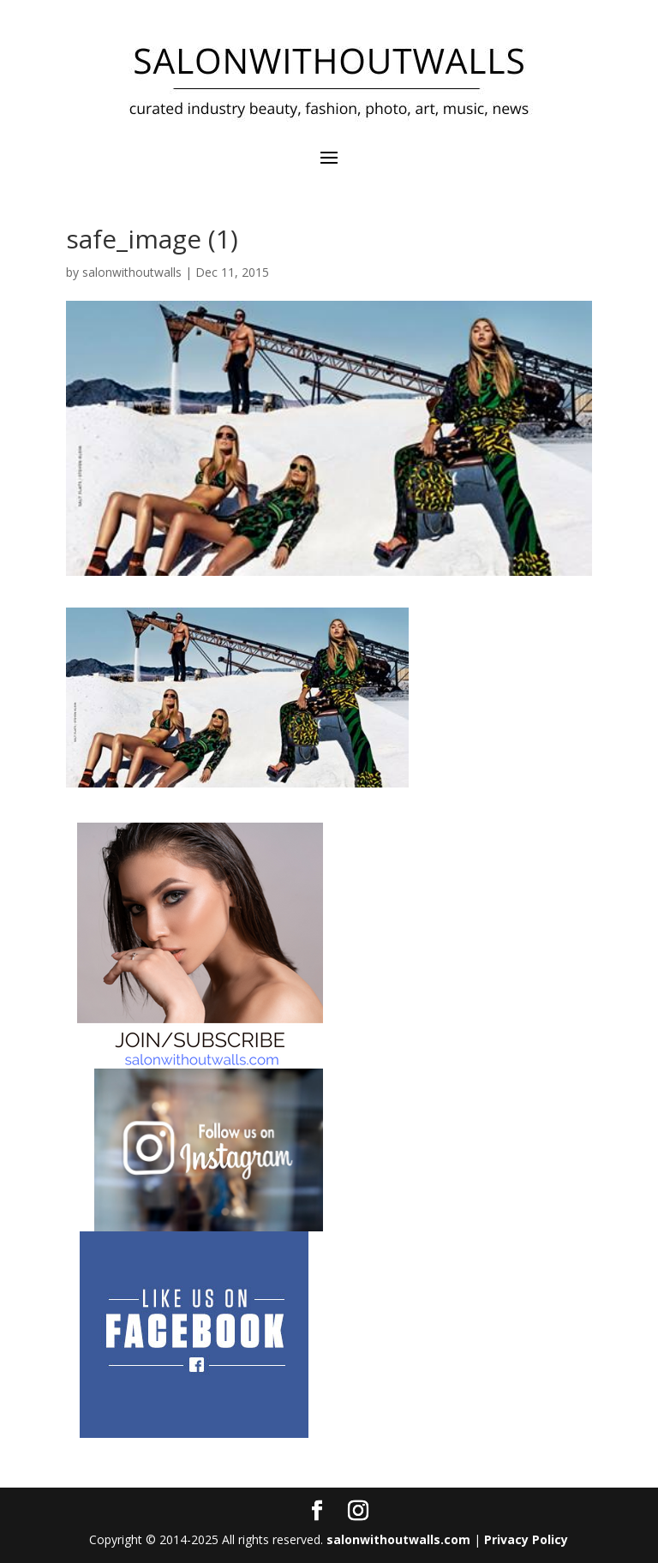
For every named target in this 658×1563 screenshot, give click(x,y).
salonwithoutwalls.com (398, 1539)
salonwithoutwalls (132, 272)
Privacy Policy (526, 1539)
